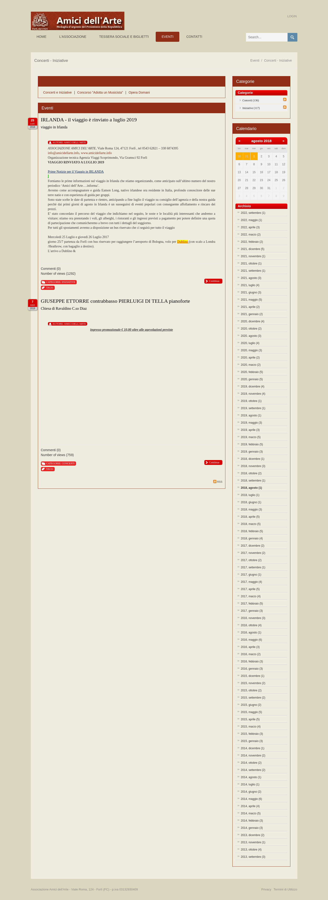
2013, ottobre (251, 849)
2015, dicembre (252, 676)
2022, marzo (251, 234)
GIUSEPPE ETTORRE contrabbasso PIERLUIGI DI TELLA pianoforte (115, 301)
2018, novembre (253, 466)
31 (246, 156)
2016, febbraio (252, 661)
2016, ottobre (251, 625)
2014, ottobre (251, 762)
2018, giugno (251, 502)
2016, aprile (250, 647)
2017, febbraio (252, 603)
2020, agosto (251, 336)
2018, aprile (250, 516)
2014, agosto (251, 777)
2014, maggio (251, 799)
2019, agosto (251, 415)
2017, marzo (251, 596)
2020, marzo (251, 364)
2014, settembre (253, 770)
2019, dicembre (252, 386)
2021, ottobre (251, 263)
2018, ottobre (251, 473)
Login (292, 16)
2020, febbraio (252, 372)
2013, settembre (253, 856)
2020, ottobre (251, 328)
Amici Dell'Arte (75, 142)
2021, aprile (250, 307)
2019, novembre (253, 393)
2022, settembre (253, 212)
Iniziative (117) (251, 108)
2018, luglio (250, 495)
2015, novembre (253, 683)
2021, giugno (251, 292)
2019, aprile (250, 430)
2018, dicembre (252, 459)
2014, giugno (251, 791)
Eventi (255, 60)
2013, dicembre (252, 835)
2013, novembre (253, 842)
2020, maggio (251, 350)
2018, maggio (251, 509)
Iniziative (68, 282)
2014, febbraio (252, 820)
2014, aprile (250, 806)
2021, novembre (253, 256)
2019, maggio (251, 422)
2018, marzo (251, 524)
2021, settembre (253, 270)
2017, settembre (253, 567)
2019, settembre (253, 408)
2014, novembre (253, 755)
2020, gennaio (252, 379)
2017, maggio (251, 582)
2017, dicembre (252, 545)
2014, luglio (250, 784)
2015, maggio (251, 712)
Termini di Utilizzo (285, 889)
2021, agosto (251, 278)
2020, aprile (250, 357)
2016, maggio (251, 639)
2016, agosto (251, 632)
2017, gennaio (252, 610)
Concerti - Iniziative (278, 60)
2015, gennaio (252, 741)
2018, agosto (251, 487)
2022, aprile (250, 227)
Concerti (68, 463)
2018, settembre (253, 480)
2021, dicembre (252, 249)
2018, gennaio (252, 538)
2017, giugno (251, 574)
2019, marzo (251, 437)
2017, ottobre (251, 560)
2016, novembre (253, 618)
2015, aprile (250, 719)
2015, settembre (253, 697)
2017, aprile (250, 589)
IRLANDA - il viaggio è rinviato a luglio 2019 (89, 120)
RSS (217, 481)
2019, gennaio (252, 451)
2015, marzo (251, 726)
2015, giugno (251, 705)
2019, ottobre (251, 401)
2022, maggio (251, 220)
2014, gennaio (252, 828)
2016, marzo (251, 654)
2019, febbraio (252, 444)
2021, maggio (251, 299)
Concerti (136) (250, 100)
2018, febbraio (252, 531)
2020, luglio (250, 343)
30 (239, 156)
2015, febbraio (252, 733)
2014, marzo (251, 813)
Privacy (266, 889)
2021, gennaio (252, 314)
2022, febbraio (252, 241)
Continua (214, 281)
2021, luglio (250, 285)
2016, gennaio (252, 668)
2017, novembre (253, 553)
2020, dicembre (252, 321)
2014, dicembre (252, 748)
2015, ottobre (251, 690)
